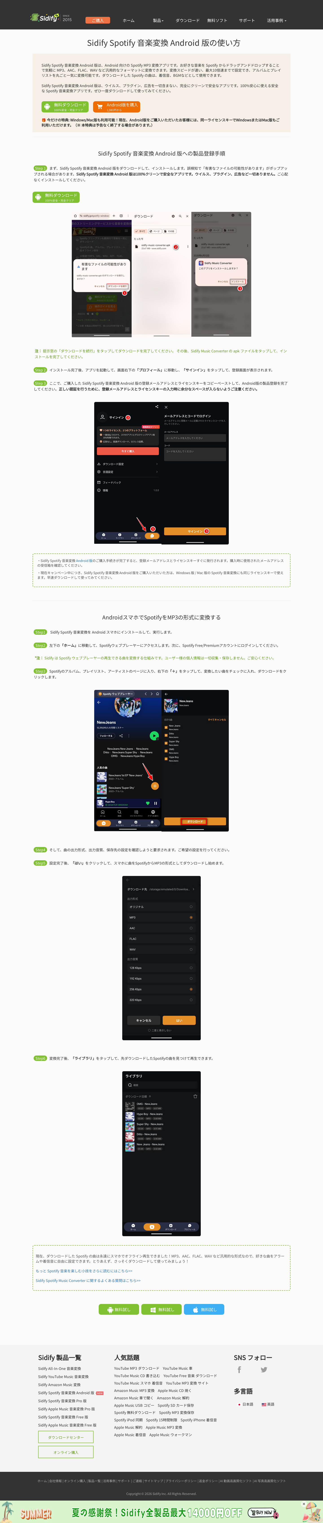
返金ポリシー (208, 1481)
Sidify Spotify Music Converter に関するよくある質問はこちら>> (88, 1280)
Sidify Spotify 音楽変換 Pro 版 (62, 1400)
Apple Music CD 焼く (175, 1390)
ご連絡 (137, 1481)
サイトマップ (153, 1481)
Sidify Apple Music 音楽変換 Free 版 (67, 1425)
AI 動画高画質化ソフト (236, 1481)
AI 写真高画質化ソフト (270, 1481)
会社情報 (55, 1481)
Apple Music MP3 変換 (164, 1427)
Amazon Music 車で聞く (134, 1397)
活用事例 (276, 20)
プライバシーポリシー (181, 1481)
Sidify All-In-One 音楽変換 (59, 1368)
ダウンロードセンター (66, 1437)
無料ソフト (217, 20)
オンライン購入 (66, 1452)
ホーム (129, 20)
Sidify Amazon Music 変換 (59, 1384)
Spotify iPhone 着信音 (199, 1419)
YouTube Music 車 (177, 1368)
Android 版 (84, 560)
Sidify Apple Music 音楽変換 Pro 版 (66, 1408)
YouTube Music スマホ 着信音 (138, 1383)
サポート (247, 20)
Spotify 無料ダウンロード (135, 1412)
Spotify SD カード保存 (176, 1405)
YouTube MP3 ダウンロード (136, 1368)
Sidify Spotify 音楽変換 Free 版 (63, 1417)
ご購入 (98, 20)
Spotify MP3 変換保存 (176, 1412)
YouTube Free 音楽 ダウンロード (190, 1375)
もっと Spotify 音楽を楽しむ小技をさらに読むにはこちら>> (84, 1270)
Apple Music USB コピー (134, 1405)
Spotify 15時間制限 (161, 1419)
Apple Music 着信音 (130, 1434)
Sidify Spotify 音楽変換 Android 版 (66, 1392)
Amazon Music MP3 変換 (134, 1390)
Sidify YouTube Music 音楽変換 (63, 1376)
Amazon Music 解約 (173, 1397)
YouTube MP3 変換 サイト (187, 1383)
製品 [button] (158, 20)
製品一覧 (94, 1481)
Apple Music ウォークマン (170, 1434)
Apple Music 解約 (128, 1427)
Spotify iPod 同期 (128, 1419)
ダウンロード (188, 20)
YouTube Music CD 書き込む (137, 1375)
